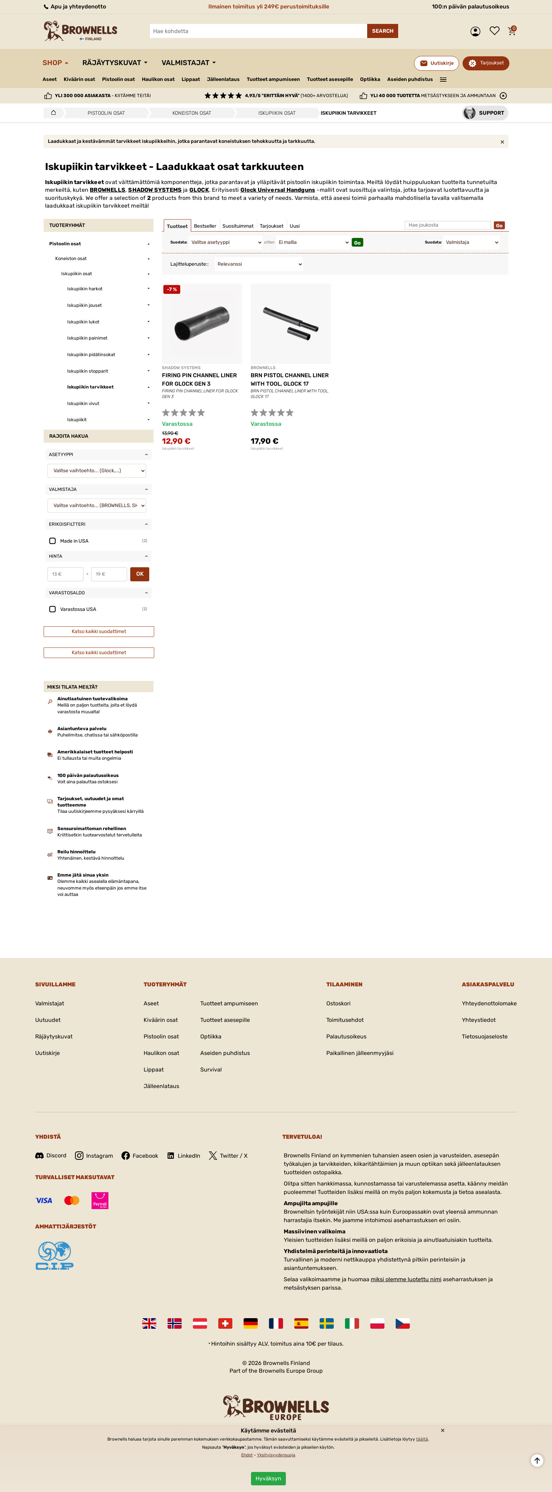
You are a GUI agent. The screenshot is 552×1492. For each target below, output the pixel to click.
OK (140, 573)
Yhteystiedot (479, 1020)
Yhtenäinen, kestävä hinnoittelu (90, 858)
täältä (422, 1439)
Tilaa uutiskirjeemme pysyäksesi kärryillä (100, 811)
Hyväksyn (268, 1478)
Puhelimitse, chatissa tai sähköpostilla (97, 735)
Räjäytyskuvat (111, 62)
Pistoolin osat (118, 79)
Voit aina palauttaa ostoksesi (87, 781)
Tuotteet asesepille (330, 79)
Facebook (139, 1155)
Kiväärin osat (79, 79)
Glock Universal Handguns (277, 189)
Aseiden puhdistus (410, 79)
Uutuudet (48, 1020)
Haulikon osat (158, 79)
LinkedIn (183, 1155)
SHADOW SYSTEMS (155, 189)
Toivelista (496, 31)
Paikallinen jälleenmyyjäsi (360, 1053)
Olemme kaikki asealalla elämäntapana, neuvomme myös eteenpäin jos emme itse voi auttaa (101, 888)
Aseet (50, 79)
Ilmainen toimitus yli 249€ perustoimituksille (268, 6)
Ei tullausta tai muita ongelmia (89, 758)
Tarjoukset (492, 63)
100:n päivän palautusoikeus (470, 6)
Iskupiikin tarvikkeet (178, 449)
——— (443, 78)
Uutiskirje (47, 1053)
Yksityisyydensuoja (276, 1455)
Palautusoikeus (346, 1036)
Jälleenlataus (223, 79)
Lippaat (191, 79)
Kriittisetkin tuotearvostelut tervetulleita (99, 834)
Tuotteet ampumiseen (273, 79)
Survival (211, 1069)
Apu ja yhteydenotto (74, 6)
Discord (51, 1155)
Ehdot (247, 1455)
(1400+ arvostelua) (296, 95)
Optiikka (370, 79)
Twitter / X (228, 1155)
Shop (52, 62)
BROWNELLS (107, 189)
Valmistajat (185, 62)
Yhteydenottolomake (489, 1003)
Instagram (94, 1155)
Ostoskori (338, 1003)
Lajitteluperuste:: (189, 264)
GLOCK (199, 189)
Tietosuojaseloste (485, 1036)
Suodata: (178, 242)
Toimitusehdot (345, 1020)
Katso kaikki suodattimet (99, 631)
